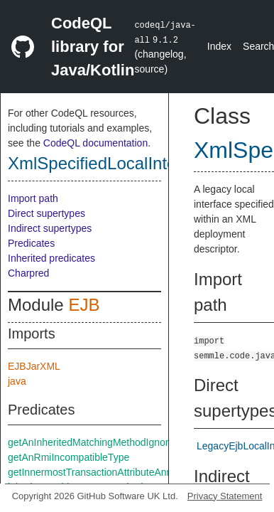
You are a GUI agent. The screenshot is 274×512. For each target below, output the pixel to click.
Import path (33, 198)
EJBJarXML (34, 366)
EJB (83, 304)
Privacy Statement (225, 496)
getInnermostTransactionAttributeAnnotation (105, 472)
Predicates (31, 243)
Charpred (28, 273)
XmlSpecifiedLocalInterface (111, 163)
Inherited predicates (51, 258)
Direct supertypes (46, 213)
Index (219, 46)
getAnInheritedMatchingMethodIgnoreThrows (107, 442)
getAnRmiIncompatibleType (68, 457)
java (17, 381)
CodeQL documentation (95, 143)
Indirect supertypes (50, 228)
